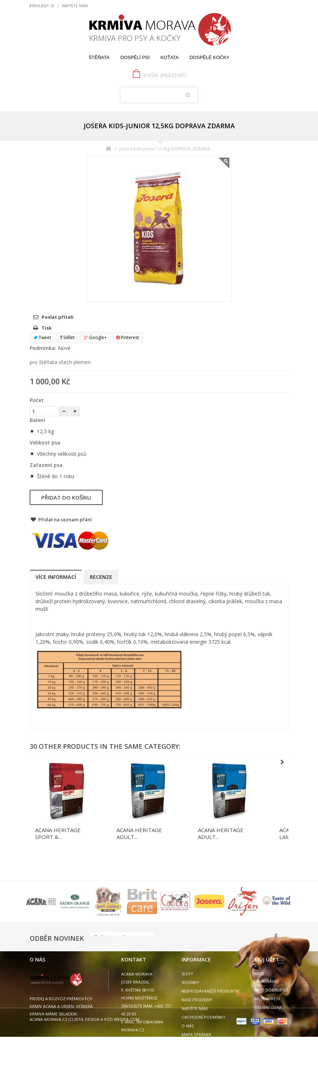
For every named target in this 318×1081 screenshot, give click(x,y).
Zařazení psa (47, 465)
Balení (38, 420)
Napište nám (75, 5)
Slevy (187, 973)
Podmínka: (43, 348)
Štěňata (99, 57)
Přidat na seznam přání (64, 519)
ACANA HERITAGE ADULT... (139, 833)
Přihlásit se (42, 5)
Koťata (170, 57)
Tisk (47, 328)
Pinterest (127, 337)
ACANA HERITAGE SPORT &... (58, 833)
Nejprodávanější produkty (210, 991)
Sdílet (67, 337)
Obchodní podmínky (203, 1017)
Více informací (55, 576)
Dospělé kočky (210, 57)
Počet (37, 400)
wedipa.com (126, 1063)
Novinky (190, 982)
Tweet (42, 337)
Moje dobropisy (271, 990)
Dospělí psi (135, 57)
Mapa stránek (196, 1034)
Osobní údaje (268, 1007)
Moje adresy (267, 998)
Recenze (101, 576)
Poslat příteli (57, 317)
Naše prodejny (197, 999)
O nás (188, 1025)
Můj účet (266, 959)
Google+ (95, 337)
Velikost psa (46, 442)
